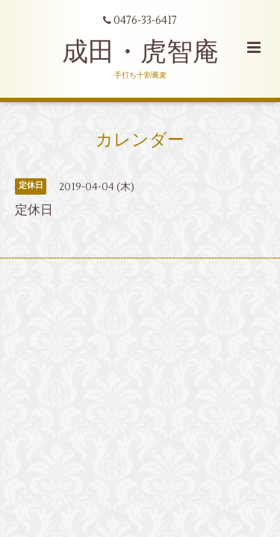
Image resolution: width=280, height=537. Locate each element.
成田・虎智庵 (140, 52)
